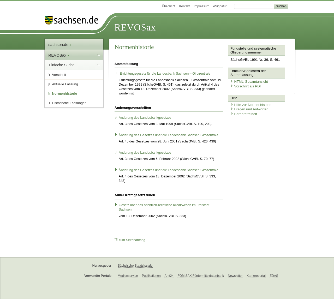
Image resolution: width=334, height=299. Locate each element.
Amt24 (169, 276)
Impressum (201, 6)
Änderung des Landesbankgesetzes (143, 117)
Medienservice (128, 276)
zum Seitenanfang (130, 240)
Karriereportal (256, 276)
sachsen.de (59, 44)
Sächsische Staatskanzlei (135, 265)
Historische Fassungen (69, 103)
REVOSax (135, 27)
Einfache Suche (61, 65)
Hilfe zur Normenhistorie (250, 104)
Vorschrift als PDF (245, 86)
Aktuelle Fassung (65, 84)
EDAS (274, 276)
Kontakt (184, 6)
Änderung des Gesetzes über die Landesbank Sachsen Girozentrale (166, 135)
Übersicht (168, 6)
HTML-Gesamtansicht (248, 81)
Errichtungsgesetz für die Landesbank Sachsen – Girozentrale (162, 73)
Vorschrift (59, 75)
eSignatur (219, 6)
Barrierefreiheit (243, 113)
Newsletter (235, 276)
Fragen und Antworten (248, 108)
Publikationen (151, 276)
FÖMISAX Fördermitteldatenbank (200, 276)
